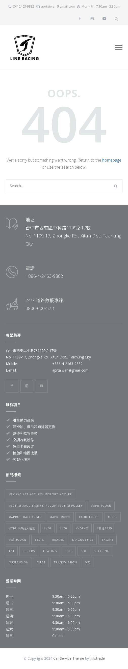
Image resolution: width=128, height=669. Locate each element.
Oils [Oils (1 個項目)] (68, 551)
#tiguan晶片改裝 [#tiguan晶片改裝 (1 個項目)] (22, 528)
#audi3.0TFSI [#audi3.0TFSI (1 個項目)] (89, 517)
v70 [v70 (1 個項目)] (88, 562)
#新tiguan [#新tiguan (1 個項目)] (17, 539)
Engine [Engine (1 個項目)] (107, 539)
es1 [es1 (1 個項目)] (11, 551)
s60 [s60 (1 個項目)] (83, 551)
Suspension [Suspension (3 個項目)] (19, 562)
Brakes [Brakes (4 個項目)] (58, 539)
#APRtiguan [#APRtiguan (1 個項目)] (101, 505)
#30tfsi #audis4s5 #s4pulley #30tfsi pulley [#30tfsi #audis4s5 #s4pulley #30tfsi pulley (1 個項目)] (46, 505)
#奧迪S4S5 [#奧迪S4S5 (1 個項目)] (104, 528)
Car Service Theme (68, 658)
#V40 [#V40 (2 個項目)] (47, 528)
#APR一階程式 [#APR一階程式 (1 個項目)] (60, 517)
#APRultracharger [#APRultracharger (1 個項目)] (25, 517)
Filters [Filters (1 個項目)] (29, 551)
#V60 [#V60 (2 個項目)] (63, 528)
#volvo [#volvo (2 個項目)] (81, 528)
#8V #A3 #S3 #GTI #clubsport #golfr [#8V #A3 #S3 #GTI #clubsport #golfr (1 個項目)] (40, 494)
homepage (111, 160)
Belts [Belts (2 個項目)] (39, 539)
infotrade (97, 658)
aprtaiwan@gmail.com (58, 6)
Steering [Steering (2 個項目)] (102, 551)
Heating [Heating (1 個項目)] (50, 551)
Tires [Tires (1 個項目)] (41, 562)
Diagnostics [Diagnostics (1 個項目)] (82, 539)
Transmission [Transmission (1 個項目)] (65, 562)
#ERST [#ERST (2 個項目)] (112, 517)
